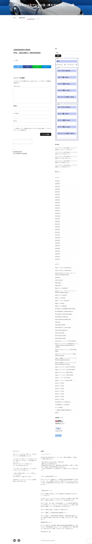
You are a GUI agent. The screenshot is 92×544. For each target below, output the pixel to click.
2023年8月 (57, 183)
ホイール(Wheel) (59, 407)
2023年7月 (57, 186)
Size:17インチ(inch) (59, 391)
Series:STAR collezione (60, 324)
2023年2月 (57, 194)
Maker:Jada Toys (59, 280)
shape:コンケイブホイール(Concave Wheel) (65, 369)
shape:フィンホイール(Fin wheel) (62, 377)
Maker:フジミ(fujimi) (59, 303)
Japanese (30, 19)
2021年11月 (58, 213)
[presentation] (23, 141)
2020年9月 (57, 240)
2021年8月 (57, 221)
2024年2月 (57, 181)
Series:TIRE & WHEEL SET (61, 330)
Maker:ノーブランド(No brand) (62, 300)
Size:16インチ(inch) (59, 388)
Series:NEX (57, 322)
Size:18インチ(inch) (59, 393)
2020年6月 (57, 248)
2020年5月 (57, 251)
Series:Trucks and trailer (60, 335)
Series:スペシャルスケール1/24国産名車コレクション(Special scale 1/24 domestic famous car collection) (66, 345)
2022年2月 (57, 208)
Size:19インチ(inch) (59, 396)
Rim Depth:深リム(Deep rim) (61, 316)
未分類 (56, 412)
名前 (15, 105)
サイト (15, 121)
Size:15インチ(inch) (59, 385)
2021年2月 (57, 232)
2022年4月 (57, 205)
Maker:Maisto (58, 282)
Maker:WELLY (58, 285)
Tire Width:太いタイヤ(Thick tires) (62, 402)
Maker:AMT (57, 277)
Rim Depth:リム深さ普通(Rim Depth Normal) (65, 308)
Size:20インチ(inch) (59, 399)
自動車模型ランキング (59, 423)
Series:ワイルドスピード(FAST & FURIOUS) (65, 366)
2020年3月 (57, 256)
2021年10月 (58, 216)
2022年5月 (57, 202)
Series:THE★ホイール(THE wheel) (63, 327)
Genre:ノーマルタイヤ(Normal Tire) (63, 267)
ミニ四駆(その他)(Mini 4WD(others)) (63, 410)
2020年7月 (57, 245)
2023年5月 (57, 189)
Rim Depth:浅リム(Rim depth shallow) (63, 314)
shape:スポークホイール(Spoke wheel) (64, 372)
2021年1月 (57, 235)
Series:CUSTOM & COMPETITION (63, 319)
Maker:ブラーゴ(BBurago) (61, 306)
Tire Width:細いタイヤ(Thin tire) (62, 404)
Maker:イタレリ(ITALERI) (61, 295)
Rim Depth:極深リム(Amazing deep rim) (64, 311)
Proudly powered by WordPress (48, 540)
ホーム (14, 17)
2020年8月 (57, 243)
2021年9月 (57, 218)
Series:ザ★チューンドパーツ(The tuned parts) (65, 341)
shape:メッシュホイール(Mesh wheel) (63, 380)
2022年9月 (57, 197)
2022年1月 (57, 210)
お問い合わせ (22, 17)
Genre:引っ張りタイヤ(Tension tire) (63, 270)
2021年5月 (57, 226)
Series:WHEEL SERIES (60, 338)
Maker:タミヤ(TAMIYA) (60, 297)
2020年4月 (57, 253)
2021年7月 (57, 224)
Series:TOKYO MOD (59, 333)
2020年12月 (58, 237)
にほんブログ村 (58, 430)
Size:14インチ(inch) (59, 383)
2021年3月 (57, 229)
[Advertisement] (46, 31)
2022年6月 (57, 200)
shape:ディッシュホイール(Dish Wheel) (64, 375)
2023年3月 (57, 191)
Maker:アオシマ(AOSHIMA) (61, 288)
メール (16, 113)
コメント (17, 86)
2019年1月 (57, 259)
